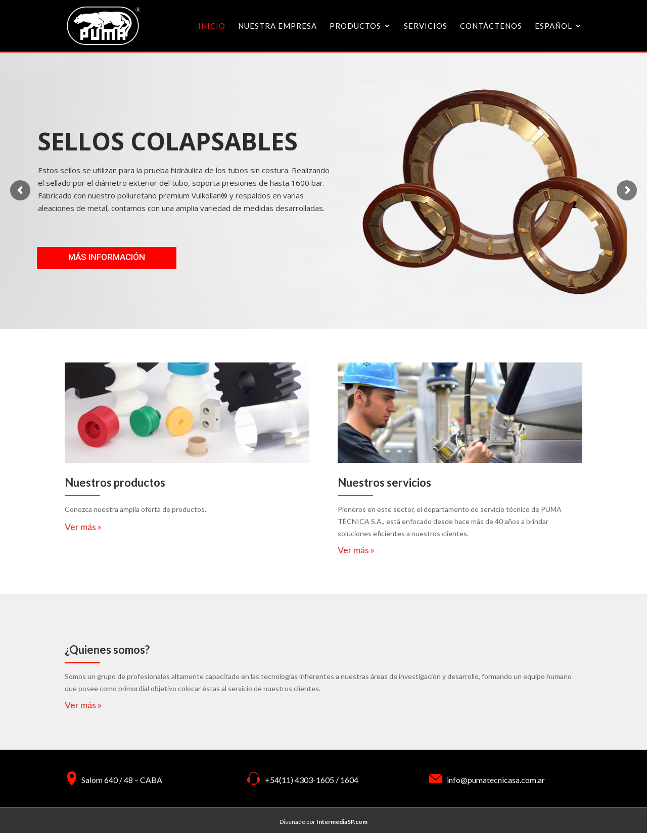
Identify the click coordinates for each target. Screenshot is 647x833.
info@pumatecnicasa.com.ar (496, 780)
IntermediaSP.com (341, 821)
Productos (355, 26)
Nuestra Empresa (277, 26)
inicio (211, 26)
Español (553, 26)
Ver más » (83, 526)
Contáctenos (491, 26)
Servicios (425, 26)
